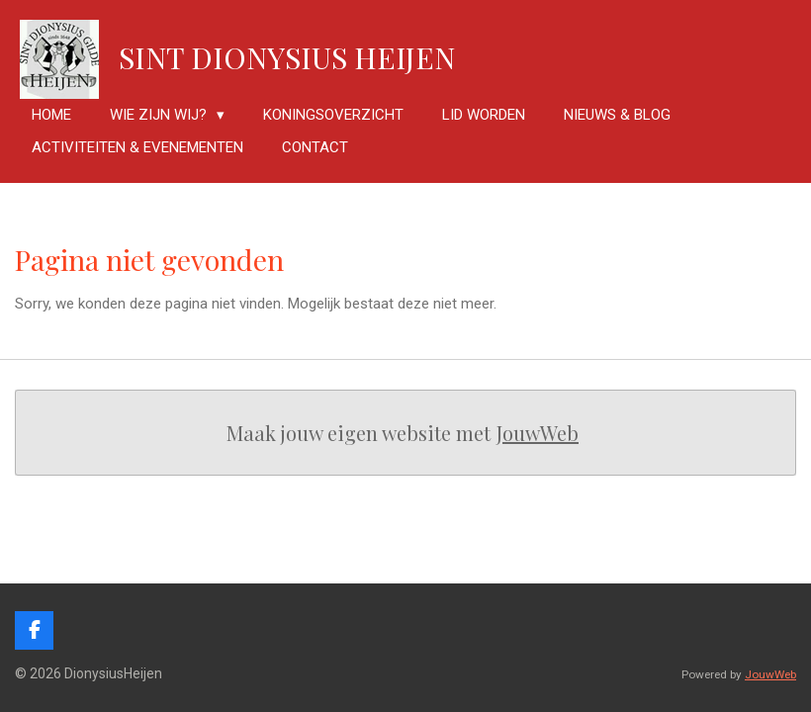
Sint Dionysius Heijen (287, 57)
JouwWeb (537, 432)
